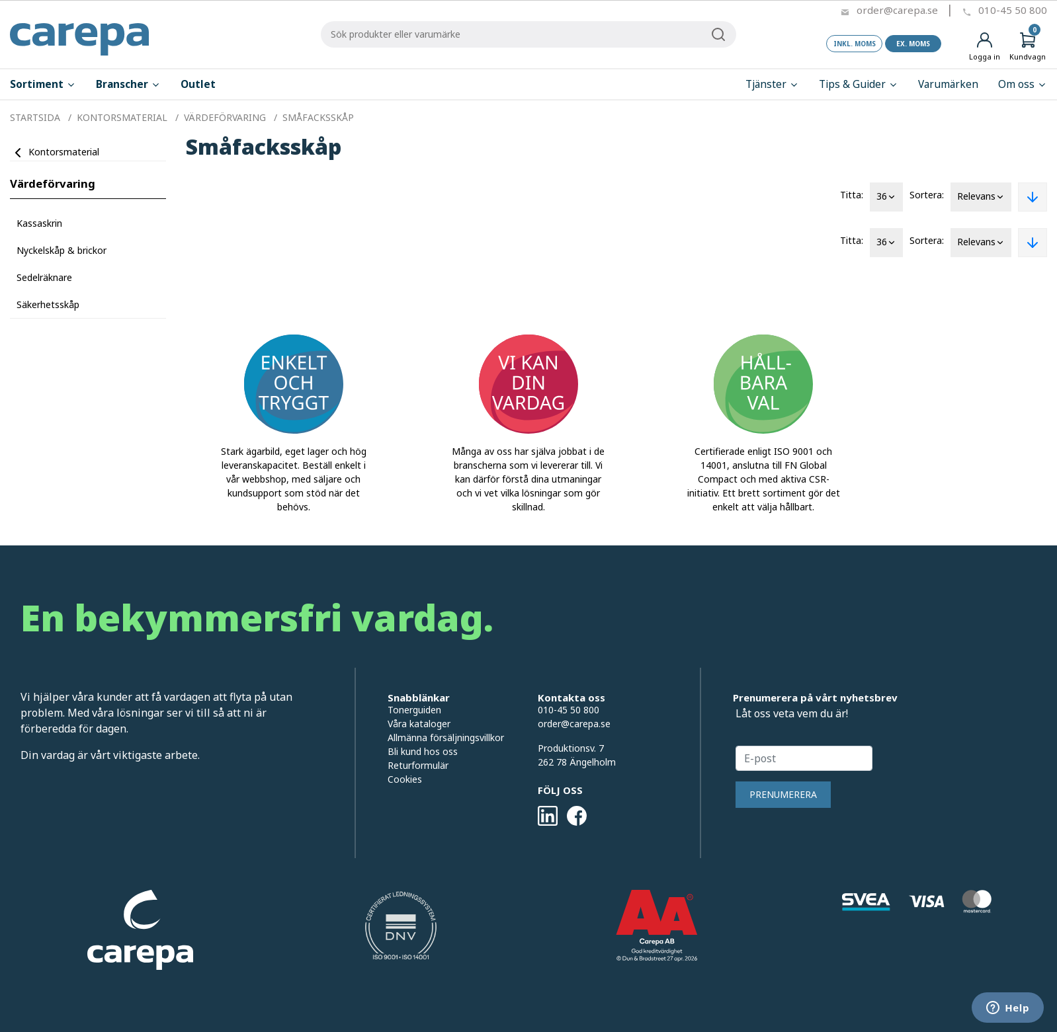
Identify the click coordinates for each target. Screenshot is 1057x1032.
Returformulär (418, 765)
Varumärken (948, 84)
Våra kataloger (419, 723)
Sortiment (43, 84)
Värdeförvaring (52, 183)
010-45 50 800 (1012, 10)
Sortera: (926, 194)
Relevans (981, 197)
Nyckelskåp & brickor (61, 250)
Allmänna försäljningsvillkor (446, 737)
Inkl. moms (854, 43)
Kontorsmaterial (63, 151)
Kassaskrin (39, 223)
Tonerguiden (414, 709)
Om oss (1022, 84)
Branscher (128, 84)
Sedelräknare (44, 277)
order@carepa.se (897, 10)
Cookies (405, 779)
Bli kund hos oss (423, 751)
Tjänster (772, 84)
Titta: (851, 194)
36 (886, 197)
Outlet (198, 84)
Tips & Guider (858, 84)
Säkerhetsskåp (48, 304)
